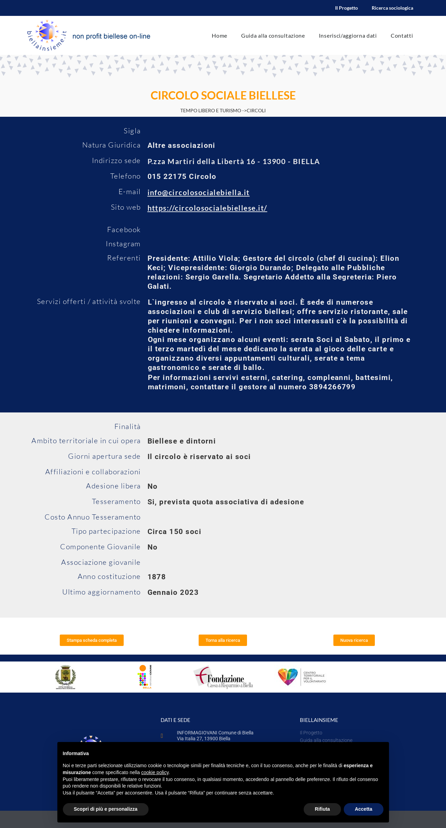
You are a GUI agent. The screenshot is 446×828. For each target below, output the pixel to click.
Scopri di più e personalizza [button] (105, 809)
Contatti (402, 35)
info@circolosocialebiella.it (199, 192)
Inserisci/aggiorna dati (348, 35)
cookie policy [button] (155, 772)
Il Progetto (346, 8)
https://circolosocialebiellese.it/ (207, 207)
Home (219, 35)
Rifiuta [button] (322, 809)
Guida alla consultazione (273, 35)
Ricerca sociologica (392, 8)
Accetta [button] (363, 809)
